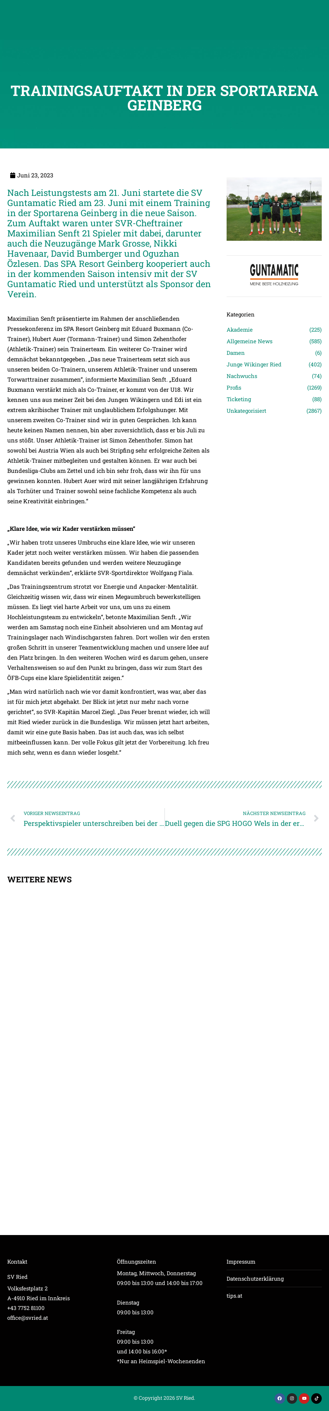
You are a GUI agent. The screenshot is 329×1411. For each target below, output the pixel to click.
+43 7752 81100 (26, 1307)
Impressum (241, 1261)
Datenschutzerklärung (255, 1278)
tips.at (234, 1295)
